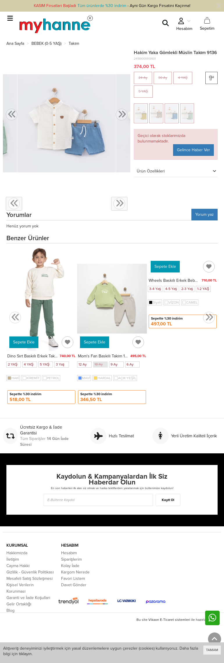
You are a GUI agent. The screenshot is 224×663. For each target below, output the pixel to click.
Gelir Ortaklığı (18, 604)
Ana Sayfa (15, 43)
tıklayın (25, 654)
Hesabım (69, 553)
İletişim (12, 559)
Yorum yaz (204, 214)
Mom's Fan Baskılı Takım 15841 (105, 356)
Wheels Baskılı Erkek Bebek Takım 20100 (186, 280)
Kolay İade (70, 566)
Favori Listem (73, 578)
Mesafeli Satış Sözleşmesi (29, 578)
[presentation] (11, 115)
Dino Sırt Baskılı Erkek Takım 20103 (39, 356)
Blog (10, 610)
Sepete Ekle (24, 342)
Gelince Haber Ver (193, 150)
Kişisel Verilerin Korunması (20, 588)
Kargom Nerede (75, 572)
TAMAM (212, 650)
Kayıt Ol (168, 499)
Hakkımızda (16, 553)
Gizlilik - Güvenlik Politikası (30, 572)
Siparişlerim (71, 559)
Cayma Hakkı (18, 566)
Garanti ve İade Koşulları (28, 598)
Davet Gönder (73, 585)
